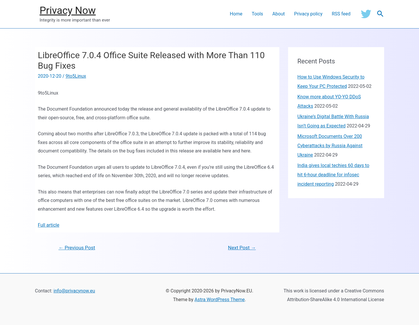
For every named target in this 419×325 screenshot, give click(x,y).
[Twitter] (366, 14)
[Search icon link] (380, 14)
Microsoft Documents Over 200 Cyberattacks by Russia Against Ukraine (330, 146)
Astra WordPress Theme (220, 299)
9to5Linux (75, 76)
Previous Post (76, 248)
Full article (48, 225)
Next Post (242, 248)
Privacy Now (68, 11)
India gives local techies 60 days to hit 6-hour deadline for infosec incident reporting (333, 175)
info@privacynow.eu (74, 291)
